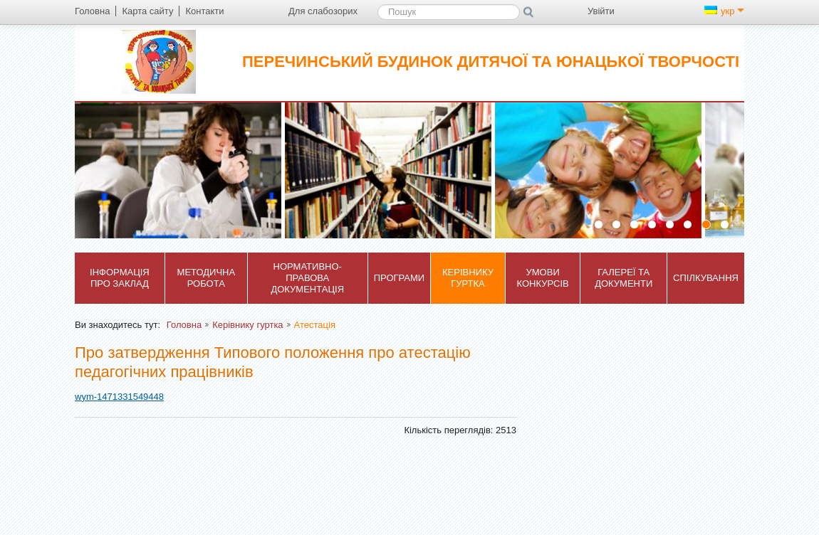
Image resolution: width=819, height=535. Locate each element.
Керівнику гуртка (468, 278)
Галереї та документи (623, 278)
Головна (184, 324)
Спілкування (706, 277)
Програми (399, 277)
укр (724, 11)
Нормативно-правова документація (307, 278)
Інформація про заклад (120, 278)
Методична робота (206, 278)
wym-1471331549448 (119, 396)
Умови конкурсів (543, 278)
